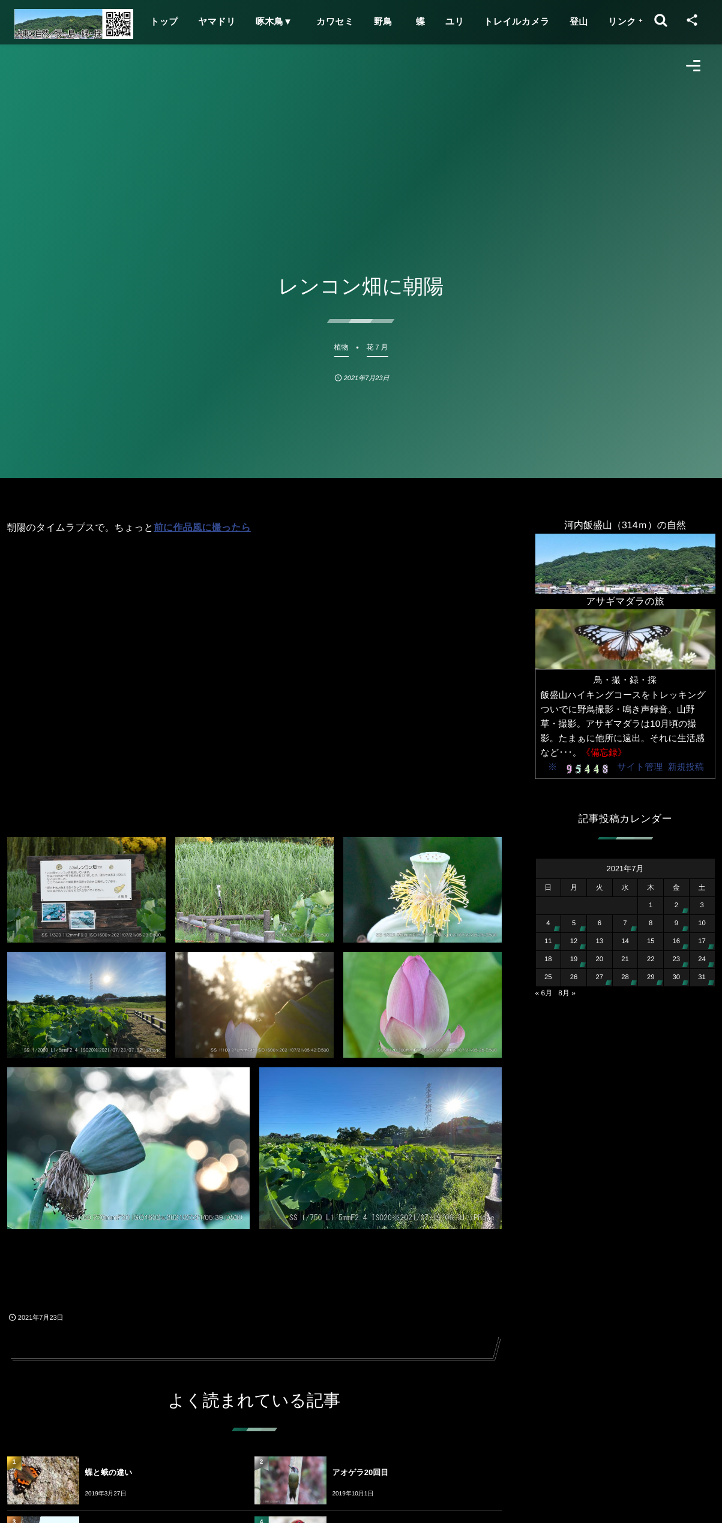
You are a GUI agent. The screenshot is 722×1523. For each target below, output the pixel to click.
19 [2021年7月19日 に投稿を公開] (574, 959)
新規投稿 (686, 767)
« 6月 (544, 993)
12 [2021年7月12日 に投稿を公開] (574, 941)
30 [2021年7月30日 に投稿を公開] (677, 977)
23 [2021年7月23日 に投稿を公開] (677, 959)
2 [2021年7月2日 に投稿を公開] (676, 905)
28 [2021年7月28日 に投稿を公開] (625, 977)
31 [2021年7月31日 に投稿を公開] (702, 977)
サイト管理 (640, 767)
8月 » (567, 993)
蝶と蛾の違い (109, 1472)
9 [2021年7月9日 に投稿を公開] (676, 923)
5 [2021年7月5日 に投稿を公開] (574, 923)
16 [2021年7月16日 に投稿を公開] (677, 941)
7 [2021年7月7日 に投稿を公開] (625, 923)
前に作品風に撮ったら (202, 528)
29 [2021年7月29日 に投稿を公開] (651, 977)
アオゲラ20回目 (360, 1472)
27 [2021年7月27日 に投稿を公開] (599, 977)
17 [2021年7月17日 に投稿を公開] (702, 941)
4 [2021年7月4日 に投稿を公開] (548, 923)
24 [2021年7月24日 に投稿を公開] (702, 959)
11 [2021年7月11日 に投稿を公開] (548, 941)
